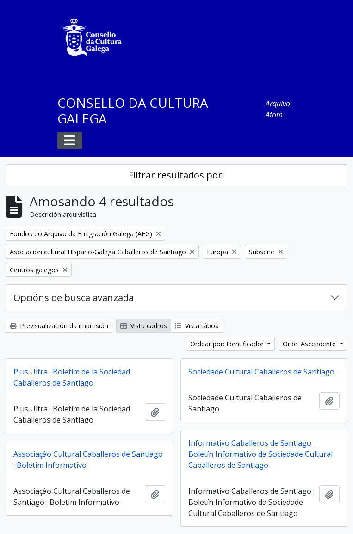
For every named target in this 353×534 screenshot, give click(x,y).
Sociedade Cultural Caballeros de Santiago (261, 372)
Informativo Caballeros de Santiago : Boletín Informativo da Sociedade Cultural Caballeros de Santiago (260, 454)
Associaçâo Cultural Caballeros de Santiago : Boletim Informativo (88, 459)
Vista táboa (197, 325)
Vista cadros (143, 325)
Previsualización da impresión (59, 325)
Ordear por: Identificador (228, 343)
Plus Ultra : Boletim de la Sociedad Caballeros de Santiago (71, 377)
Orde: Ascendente (310, 343)
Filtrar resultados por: (176, 175)
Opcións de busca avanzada (73, 297)
